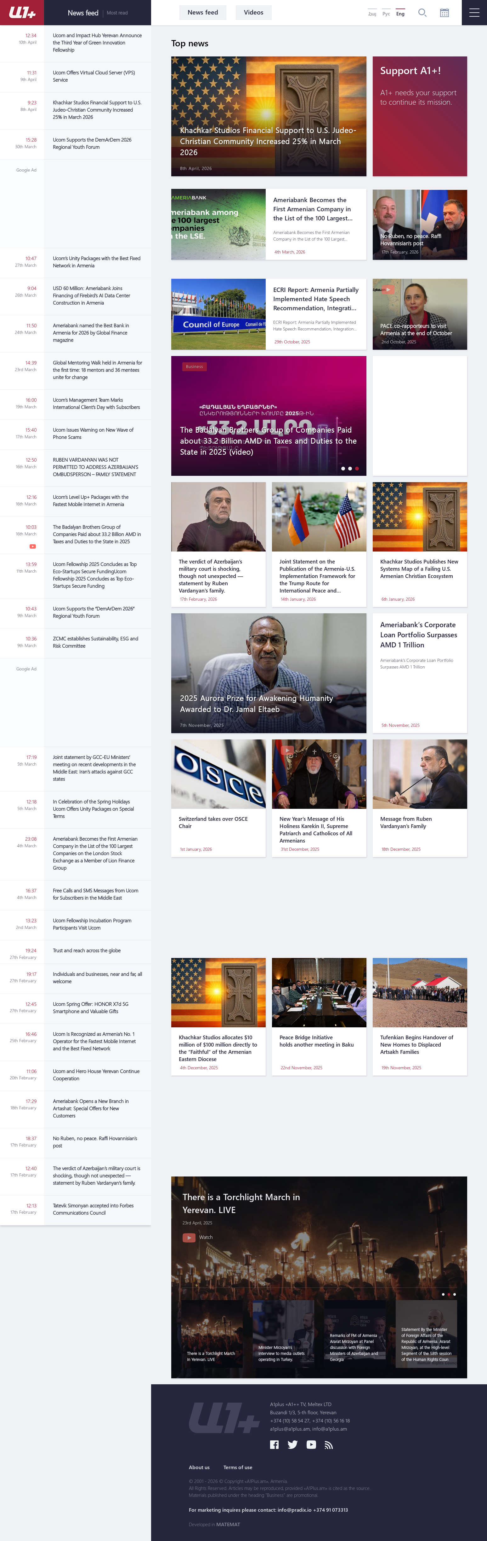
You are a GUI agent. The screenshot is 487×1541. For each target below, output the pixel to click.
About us (199, 1467)
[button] (341, 468)
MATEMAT (228, 1524)
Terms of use (238, 1467)
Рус (386, 13)
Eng (400, 13)
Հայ (372, 13)
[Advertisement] (97, 204)
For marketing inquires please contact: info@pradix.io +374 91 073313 (268, 1510)
